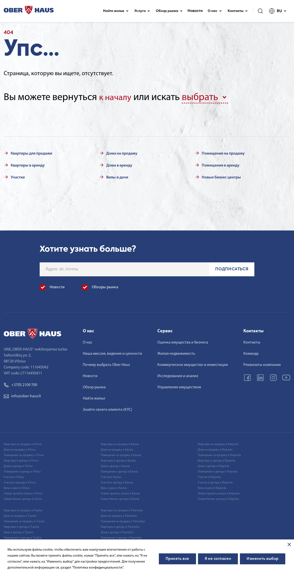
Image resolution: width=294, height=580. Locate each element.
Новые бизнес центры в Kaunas (120, 498)
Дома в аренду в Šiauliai (18, 531)
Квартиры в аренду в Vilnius (21, 459)
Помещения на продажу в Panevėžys (123, 520)
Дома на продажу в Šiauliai (20, 515)
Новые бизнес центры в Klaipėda (218, 498)
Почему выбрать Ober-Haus (106, 364)
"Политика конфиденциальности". (98, 568)
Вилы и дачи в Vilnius (16, 487)
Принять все (177, 559)
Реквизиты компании (262, 364)
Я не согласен (218, 559)
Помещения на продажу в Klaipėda (219, 454)
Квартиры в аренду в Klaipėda (216, 459)
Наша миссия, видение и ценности (112, 353)
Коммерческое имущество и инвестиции (192, 364)
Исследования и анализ (177, 375)
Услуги (142, 11)
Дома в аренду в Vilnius (18, 465)
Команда (251, 353)
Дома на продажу (121, 153)
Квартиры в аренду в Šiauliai (21, 525)
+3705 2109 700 (20, 384)
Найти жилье (115, 11)
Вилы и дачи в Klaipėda (212, 487)
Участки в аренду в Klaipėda (215, 481)
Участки (18, 176)
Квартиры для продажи (31, 153)
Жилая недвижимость (176, 353)
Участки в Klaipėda (209, 476)
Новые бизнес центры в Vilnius (23, 498)
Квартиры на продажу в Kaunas (120, 443)
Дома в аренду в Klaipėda (213, 465)
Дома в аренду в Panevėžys (117, 531)
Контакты (238, 11)
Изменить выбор (263, 559)
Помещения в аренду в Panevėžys (121, 536)
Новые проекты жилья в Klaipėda (218, 492)
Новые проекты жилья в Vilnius (23, 492)
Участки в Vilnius (14, 476)
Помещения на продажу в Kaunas (121, 454)
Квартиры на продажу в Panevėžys (122, 509)
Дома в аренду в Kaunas (115, 465)
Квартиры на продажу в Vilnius (23, 443)
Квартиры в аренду (28, 165)
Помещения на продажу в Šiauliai (24, 520)
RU (277, 11)
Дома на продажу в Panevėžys (119, 515)
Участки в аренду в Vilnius (20, 481)
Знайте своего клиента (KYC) (107, 409)
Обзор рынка (169, 11)
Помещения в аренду (220, 165)
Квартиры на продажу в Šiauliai (23, 509)
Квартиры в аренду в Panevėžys (120, 525)
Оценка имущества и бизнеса (182, 342)
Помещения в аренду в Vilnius (22, 470)
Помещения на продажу (223, 153)
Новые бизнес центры (221, 176)
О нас (215, 11)
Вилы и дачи (117, 176)
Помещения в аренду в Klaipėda (217, 470)
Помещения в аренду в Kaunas (119, 470)
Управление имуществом (179, 386)
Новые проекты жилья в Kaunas (120, 492)
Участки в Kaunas (111, 476)
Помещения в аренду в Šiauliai (22, 536)
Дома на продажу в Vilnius (20, 448)
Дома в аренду (119, 165)
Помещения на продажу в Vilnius (24, 454)
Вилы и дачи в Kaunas (114, 487)
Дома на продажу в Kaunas (117, 448)
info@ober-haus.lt (22, 395)
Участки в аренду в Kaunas (117, 481)
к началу (117, 98)
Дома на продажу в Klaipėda (215, 448)
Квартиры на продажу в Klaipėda (218, 443)
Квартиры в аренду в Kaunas (118, 459)
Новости (195, 11)
